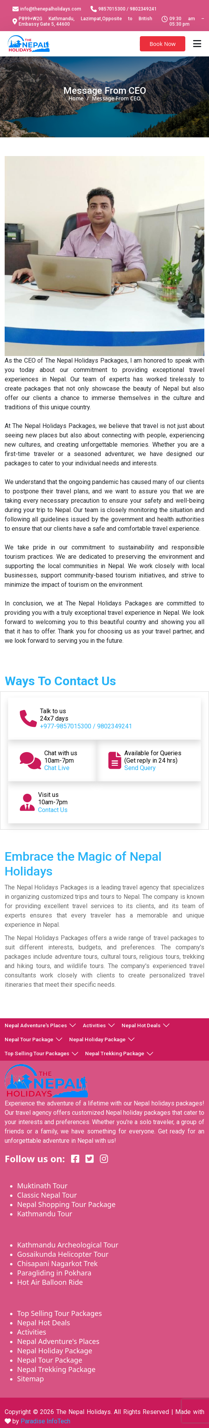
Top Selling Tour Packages (37, 1053)
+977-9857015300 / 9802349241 (86, 726)
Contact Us (53, 810)
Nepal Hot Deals (141, 1025)
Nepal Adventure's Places (36, 1025)
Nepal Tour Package (29, 1039)
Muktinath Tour (42, 1185)
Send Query (140, 768)
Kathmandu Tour (44, 1213)
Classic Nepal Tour (47, 1195)
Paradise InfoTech (45, 1421)
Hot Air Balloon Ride (50, 1282)
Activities (94, 1025)
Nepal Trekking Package (114, 1053)
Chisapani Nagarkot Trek (57, 1263)
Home (76, 98)
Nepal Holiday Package (97, 1039)
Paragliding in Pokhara (54, 1272)
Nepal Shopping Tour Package (66, 1204)
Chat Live (57, 768)
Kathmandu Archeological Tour (67, 1244)
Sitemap (30, 1378)
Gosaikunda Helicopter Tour (62, 1254)
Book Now (163, 43)
